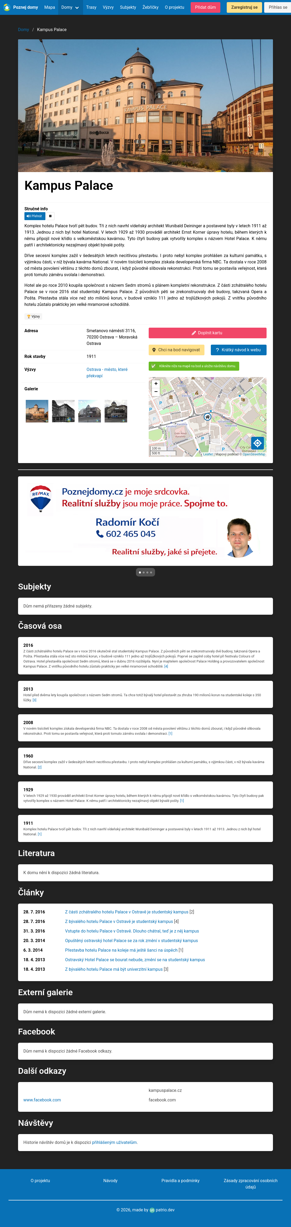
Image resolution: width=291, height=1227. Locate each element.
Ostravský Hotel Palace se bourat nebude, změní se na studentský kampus (135, 959)
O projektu (174, 7)
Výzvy (108, 7)
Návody (110, 1180)
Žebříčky (151, 7)
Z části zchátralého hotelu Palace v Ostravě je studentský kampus (126, 911)
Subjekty (128, 7)
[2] (39, 767)
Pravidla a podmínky (180, 1180)
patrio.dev (162, 1209)
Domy (66, 7)
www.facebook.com (42, 1099)
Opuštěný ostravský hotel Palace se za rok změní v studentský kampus (131, 940)
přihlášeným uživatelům (114, 1142)
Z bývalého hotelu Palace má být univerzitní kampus (113, 969)
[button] (208, 417)
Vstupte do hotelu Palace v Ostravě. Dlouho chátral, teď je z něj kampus (132, 931)
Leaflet (208, 454)
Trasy (91, 7)
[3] (34, 700)
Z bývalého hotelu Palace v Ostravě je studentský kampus (119, 921)
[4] (166, 666)
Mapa (49, 7)
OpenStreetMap (254, 454)
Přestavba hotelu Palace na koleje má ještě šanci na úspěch (121, 950)
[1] (170, 734)
